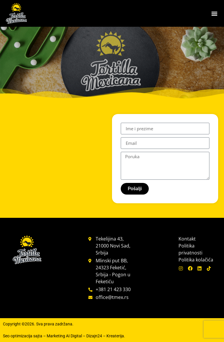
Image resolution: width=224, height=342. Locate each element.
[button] (214, 13)
